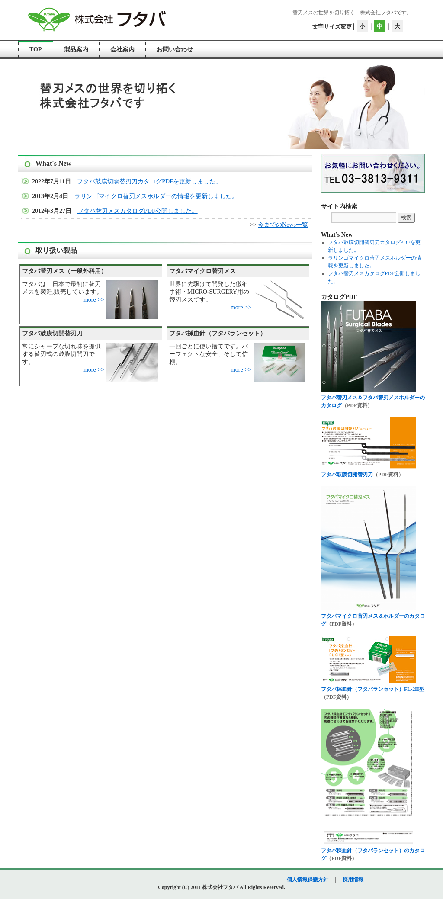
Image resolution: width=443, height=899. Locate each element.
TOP (35, 49)
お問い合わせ (175, 49)
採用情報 (353, 880)
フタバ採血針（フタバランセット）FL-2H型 (372, 689)
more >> (93, 299)
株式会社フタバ (221, 887)
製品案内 (76, 49)
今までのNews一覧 (283, 225)
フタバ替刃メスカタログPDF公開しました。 (137, 211)
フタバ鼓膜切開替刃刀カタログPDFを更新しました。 (149, 181)
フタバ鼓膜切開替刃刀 (347, 475)
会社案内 (122, 49)
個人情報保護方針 (307, 880)
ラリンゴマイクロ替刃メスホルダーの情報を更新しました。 (156, 196)
